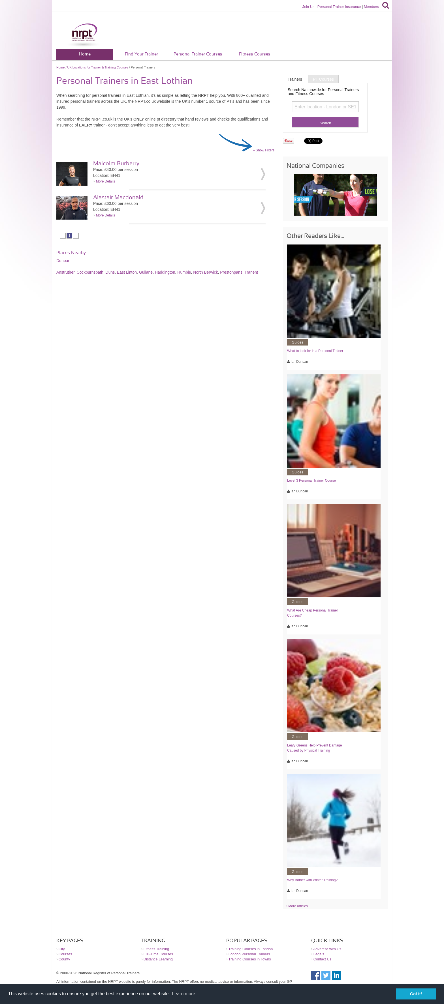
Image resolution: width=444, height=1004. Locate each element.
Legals (318, 954)
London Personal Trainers (249, 954)
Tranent (251, 272)
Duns (110, 272)
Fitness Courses (254, 54)
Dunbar (62, 260)
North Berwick (205, 272)
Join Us (308, 7)
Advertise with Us (327, 949)
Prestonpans (231, 272)
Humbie (184, 272)
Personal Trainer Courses (198, 54)
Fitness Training (156, 949)
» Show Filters (263, 150)
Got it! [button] (416, 994)
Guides (297, 342)
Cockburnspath (90, 272)
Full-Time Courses (158, 954)
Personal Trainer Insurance (339, 7)
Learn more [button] (183, 993)
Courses (65, 954)
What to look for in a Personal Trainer (315, 351)
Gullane (146, 272)
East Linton (127, 272)
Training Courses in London (251, 949)
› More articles (297, 906)
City (62, 949)
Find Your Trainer (141, 54)
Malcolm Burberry (116, 163)
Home (85, 54)
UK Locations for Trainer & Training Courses (97, 67)
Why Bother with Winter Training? (312, 880)
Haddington (165, 272)
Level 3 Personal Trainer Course (311, 480)
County (64, 959)
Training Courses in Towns (250, 959)
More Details (105, 181)
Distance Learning (158, 959)
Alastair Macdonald (118, 197)
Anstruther (65, 272)
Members (371, 7)
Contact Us (322, 959)
